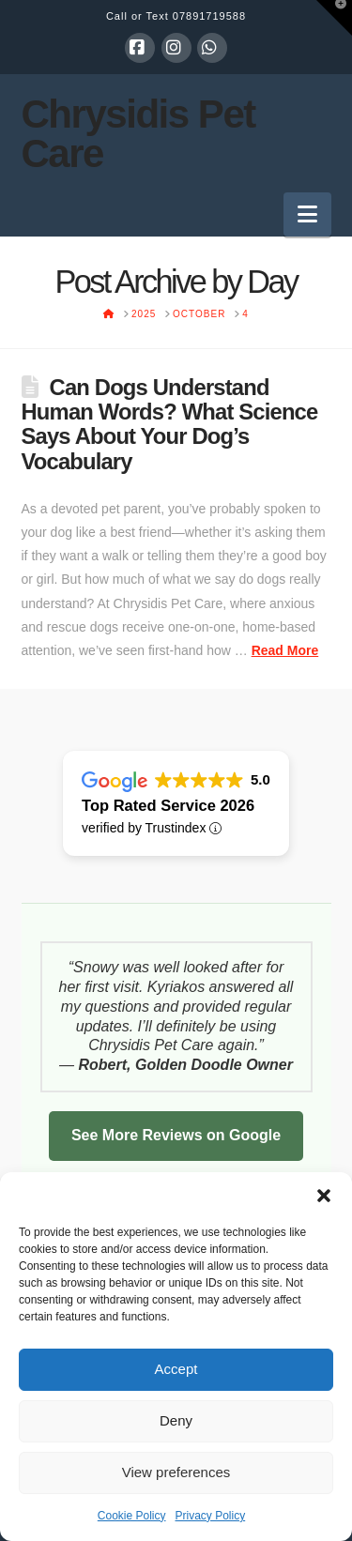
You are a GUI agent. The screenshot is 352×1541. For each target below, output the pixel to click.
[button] (323, 1195)
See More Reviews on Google (176, 1135)
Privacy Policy (211, 1515)
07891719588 (209, 16)
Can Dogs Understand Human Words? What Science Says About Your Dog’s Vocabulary (170, 424)
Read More (285, 650)
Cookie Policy (132, 1515)
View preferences (176, 1472)
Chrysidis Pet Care (138, 134)
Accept (176, 1369)
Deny (176, 1420)
